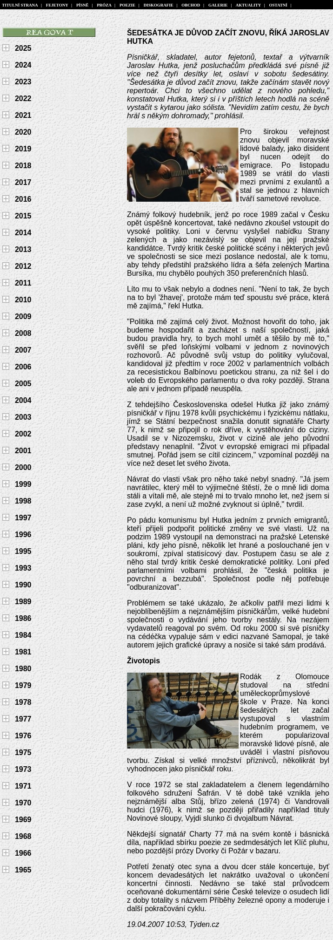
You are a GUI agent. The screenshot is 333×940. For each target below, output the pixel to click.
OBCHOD (191, 5)
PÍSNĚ (82, 5)
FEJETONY (57, 5)
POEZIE (127, 5)
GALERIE (218, 5)
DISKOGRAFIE (158, 5)
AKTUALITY (248, 5)
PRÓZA (104, 5)
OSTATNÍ (278, 5)
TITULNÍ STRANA (20, 5)
